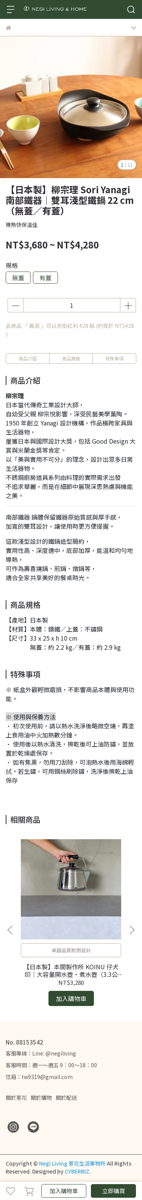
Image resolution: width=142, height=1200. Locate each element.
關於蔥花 (16, 1097)
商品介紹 (28, 358)
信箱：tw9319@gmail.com (39, 1076)
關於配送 (66, 1097)
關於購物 (41, 1097)
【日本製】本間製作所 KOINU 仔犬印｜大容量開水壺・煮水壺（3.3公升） (71, 970)
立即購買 (113, 1191)
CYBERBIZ (77, 1171)
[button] (131, 930)
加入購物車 (64, 1191)
